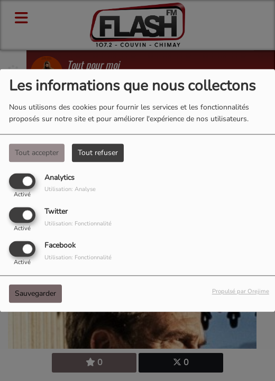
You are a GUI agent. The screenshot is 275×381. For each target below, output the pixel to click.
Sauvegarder (35, 294)
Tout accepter (37, 153)
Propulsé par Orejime (240, 292)
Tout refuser (98, 153)
